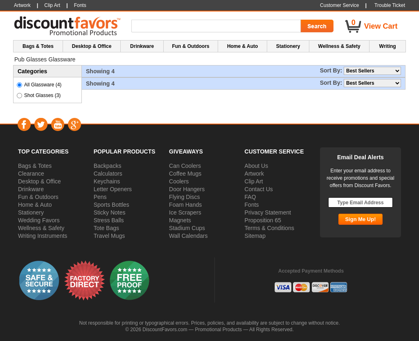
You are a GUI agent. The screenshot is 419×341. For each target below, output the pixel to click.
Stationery (31, 212)
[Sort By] (372, 71)
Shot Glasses (42, 95)
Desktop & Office (39, 181)
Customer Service (339, 5)
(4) (59, 85)
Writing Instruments (42, 236)
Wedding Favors (39, 220)
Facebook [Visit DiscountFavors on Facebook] (24, 124)
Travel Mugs (109, 236)
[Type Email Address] (360, 202)
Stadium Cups (187, 228)
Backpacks (108, 166)
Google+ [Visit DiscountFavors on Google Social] (74, 124)
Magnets (180, 220)
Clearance (31, 173)
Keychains (107, 181)
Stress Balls (109, 220)
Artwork (254, 173)
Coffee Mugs (185, 173)
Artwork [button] (22, 5)
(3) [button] (58, 95)
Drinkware (31, 189)
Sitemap (255, 236)
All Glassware (42, 85)
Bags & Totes (35, 166)
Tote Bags (106, 228)
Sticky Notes (110, 212)
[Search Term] (217, 26)
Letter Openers (113, 189)
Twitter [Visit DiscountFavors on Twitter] (40, 124)
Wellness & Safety (41, 228)
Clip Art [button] (52, 5)
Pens (100, 197)
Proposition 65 (263, 220)
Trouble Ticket (389, 5)
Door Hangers (187, 189)
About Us (256, 166)
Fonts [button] (80, 5)
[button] (39, 280)
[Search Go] (316, 26)
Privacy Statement (268, 212)
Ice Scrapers (185, 212)
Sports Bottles (111, 204)
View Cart (381, 26)
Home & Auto (35, 204)
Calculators (108, 173)
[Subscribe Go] (360, 219)
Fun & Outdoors (38, 197)
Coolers (179, 181)
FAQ (250, 197)
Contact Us (259, 189)
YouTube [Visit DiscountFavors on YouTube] (57, 124)
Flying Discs (184, 197)
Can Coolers (185, 166)
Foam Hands (185, 204)
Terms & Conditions (269, 228)
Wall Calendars (188, 236)
